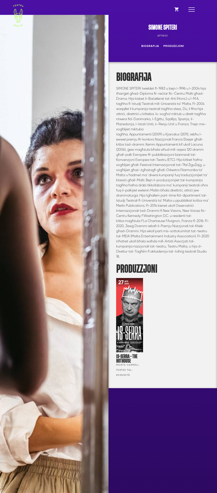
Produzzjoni (173, 46)
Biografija (150, 46)
